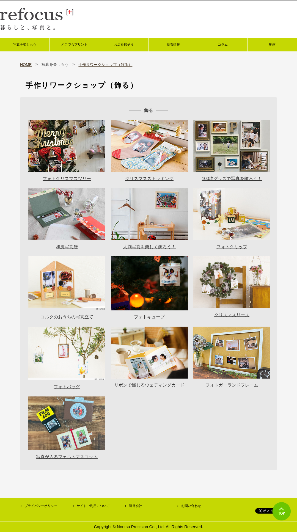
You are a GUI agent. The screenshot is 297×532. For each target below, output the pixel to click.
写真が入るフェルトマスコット (67, 456)
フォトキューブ (149, 317)
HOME (26, 64)
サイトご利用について (93, 506)
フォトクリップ (231, 246)
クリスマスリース (231, 314)
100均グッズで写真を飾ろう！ (232, 178)
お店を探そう (124, 44)
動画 (272, 44)
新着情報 (173, 44)
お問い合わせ (191, 506)
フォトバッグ (67, 386)
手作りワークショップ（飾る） (105, 64)
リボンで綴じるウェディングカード (149, 385)
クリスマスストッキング (149, 178)
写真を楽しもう (24, 44)
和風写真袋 (67, 246)
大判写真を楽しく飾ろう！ (149, 246)
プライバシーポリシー (40, 506)
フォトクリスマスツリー (67, 178)
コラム (223, 44)
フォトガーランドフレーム (231, 385)
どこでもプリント (74, 44)
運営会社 (135, 506)
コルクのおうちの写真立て (66, 317)
